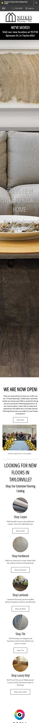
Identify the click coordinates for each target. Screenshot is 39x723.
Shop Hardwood (20, 570)
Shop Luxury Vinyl (20, 692)
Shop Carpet (20, 531)
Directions (20, 420)
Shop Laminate (20, 609)
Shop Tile (20, 650)
